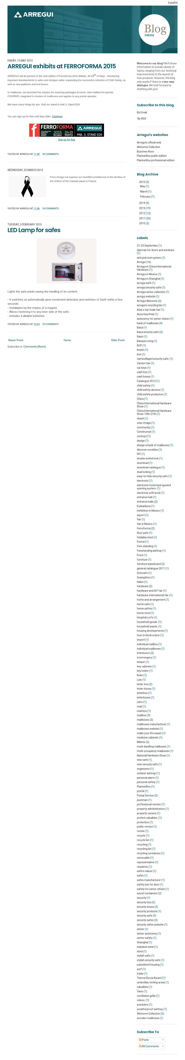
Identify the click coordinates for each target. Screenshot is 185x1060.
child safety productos (150, 394)
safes (140, 875)
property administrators (151, 808)
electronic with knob (148, 492)
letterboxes (143, 697)
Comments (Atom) (34, 346)
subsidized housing (148, 964)
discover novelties (147, 449)
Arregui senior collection (151, 291)
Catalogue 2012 (146, 381)
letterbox (142, 693)
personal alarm (146, 777)
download (143, 462)
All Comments (149, 1046)
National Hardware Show (151, 755)
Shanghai (142, 942)
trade (140, 973)
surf (139, 969)
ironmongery (144, 657)
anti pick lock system (149, 257)
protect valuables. (147, 817)
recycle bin (143, 840)
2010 (142, 223)
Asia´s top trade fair (148, 309)
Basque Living (145, 340)
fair (139, 519)
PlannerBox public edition (152, 155)
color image (144, 422)
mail (139, 706)
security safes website (150, 924)
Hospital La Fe (145, 617)
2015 (142, 182)
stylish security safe (148, 960)
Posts (144, 1039)
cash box (142, 372)
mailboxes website (148, 728)
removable (143, 857)
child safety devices (148, 389)
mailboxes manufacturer (151, 724)
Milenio (141, 742)
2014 (142, 202)
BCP (139, 345)
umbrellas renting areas (151, 982)
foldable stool (145, 537)
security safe (144, 915)
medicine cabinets (147, 737)
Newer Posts (15, 340)
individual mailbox (147, 644)
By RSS (141, 118)
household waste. (147, 626)
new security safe (147, 764)
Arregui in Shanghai (148, 278)
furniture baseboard (149, 563)
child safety (144, 385)
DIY (139, 453)
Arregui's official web (149, 142)
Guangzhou (144, 577)
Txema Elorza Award (149, 977)
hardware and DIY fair (150, 590)
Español (173, 2)
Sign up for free (66, 139)
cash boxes (143, 376)
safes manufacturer (149, 880)
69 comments (50, 154)
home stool (143, 612)
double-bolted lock (148, 458)
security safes (145, 920)
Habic (140, 581)
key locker (143, 670)
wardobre (142, 1004)
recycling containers (148, 853)
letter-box (143, 684)
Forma (141, 541)
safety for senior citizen (151, 889)
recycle (141, 835)
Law (139, 679)
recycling (142, 844)
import (141, 639)
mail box (142, 710)
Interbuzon (143, 652)
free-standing (145, 546)
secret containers (147, 893)
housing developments (150, 630)
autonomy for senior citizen (153, 318)
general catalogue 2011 (151, 568)
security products (147, 911)
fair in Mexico (145, 523)
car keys (142, 367)
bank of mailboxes (148, 323)
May (143, 186)
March (144, 191)
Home (67, 340)
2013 (142, 208)
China (140, 398)
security (141, 897)
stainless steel (145, 946)
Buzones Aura (145, 151)
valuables (142, 986)
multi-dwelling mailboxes (151, 746)
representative (145, 862)
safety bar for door (148, 884)
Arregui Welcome (147, 300)
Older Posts (118, 340)
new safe (142, 759)
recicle (141, 831)
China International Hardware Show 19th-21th (154, 412)
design (141, 440)
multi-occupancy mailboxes (153, 751)
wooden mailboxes (148, 1018)
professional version (149, 804)
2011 (142, 218)
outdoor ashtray (146, 773)
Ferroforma (144, 528)
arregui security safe (149, 287)
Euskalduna (144, 506)
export (141, 515)
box (139, 354)
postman (142, 800)
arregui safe (144, 283)
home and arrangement (151, 599)
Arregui (141, 262)
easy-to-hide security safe (152, 476)
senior (140, 929)
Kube (140, 675)
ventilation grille (146, 995)
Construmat (144, 431)
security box (144, 902)
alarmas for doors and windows (155, 250)
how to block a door (148, 635)
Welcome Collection (148, 147)
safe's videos (144, 871)
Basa (140, 327)
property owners (146, 813)
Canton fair (143, 363)
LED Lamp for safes (33, 230)
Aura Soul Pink (145, 314)
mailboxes (143, 719)
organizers (143, 768)
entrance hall (144, 497)
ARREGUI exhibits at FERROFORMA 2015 (61, 66)
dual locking (144, 471)
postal (140, 791)
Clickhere (57, 116)
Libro (140, 701)
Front (140, 555)
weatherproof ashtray (150, 1009)
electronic (143, 480)
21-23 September (147, 245)
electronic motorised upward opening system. (154, 487)
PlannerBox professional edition (156, 160)
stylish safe (143, 955)
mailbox (141, 715)
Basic (140, 336)
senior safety (144, 937)
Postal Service (145, 795)
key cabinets (144, 666)
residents (142, 866)
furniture (142, 559)
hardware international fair (153, 595)
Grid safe (142, 572)
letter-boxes (144, 688)
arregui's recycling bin (149, 305)
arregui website (146, 296)
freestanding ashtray (149, 550)
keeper (141, 661)
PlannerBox (144, 786)
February (145, 196)
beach (140, 349)
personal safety (146, 782)
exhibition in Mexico (148, 510)
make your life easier (149, 733)
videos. (141, 1000)
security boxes (145, 906)
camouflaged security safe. (153, 358)
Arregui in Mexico (147, 274)
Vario (140, 991)
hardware (142, 586)
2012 (142, 213)
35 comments (50, 324)
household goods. (147, 621)
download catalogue (149, 467)
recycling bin (144, 848)
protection (143, 822)
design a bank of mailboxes (153, 445)
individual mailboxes (149, 648)
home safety (144, 608)
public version (145, 826)
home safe (143, 604)
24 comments (50, 208)
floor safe (142, 532)
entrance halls (145, 501)
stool (140, 951)
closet (140, 418)
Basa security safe (148, 332)
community (143, 427)
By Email (142, 112)
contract (142, 436)
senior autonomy (147, 933)
